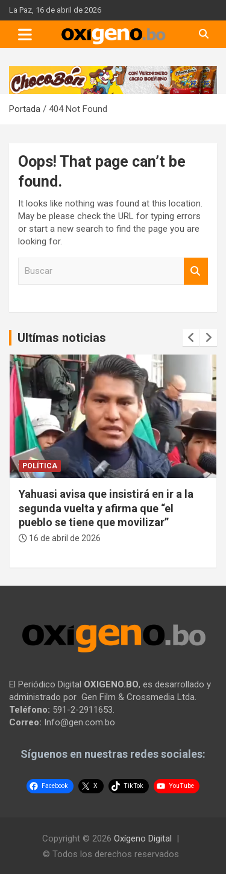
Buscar (196, 271)
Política (39, 466)
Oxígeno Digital (143, 838)
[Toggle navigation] (25, 34)
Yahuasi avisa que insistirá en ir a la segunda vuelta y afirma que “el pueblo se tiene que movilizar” (106, 508)
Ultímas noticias (61, 337)
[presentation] (191, 337)
